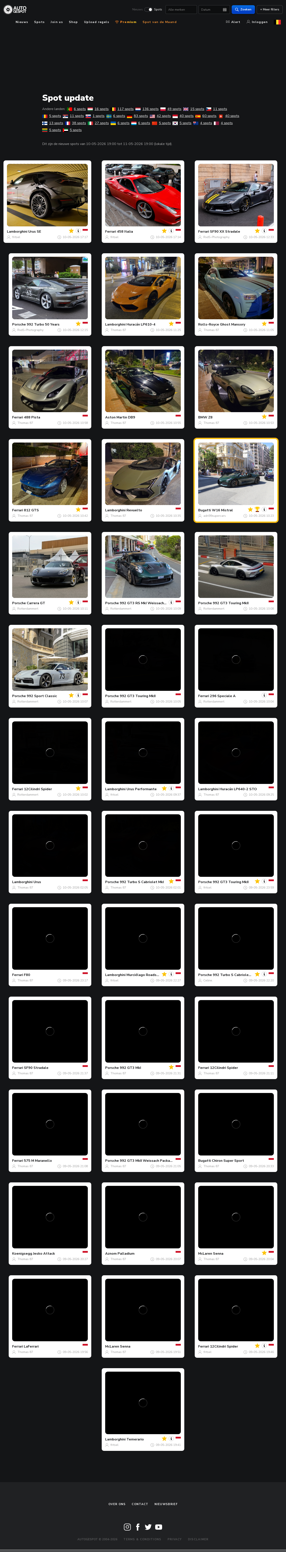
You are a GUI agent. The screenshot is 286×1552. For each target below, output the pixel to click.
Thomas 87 (118, 330)
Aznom (111, 1253)
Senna (218, 1253)
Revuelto (134, 510)
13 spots (52, 123)
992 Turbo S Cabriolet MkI (142, 882)
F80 (27, 975)
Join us (57, 22)
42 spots (160, 116)
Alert (233, 22)
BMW (202, 417)
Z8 (210, 417)
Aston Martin (116, 417)
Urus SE (34, 231)
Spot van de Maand (160, 22)
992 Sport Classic (42, 696)
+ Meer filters (267, 10)
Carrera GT (36, 603)
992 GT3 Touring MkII (231, 603)
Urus (37, 882)
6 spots (76, 109)
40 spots (183, 116)
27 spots (98, 123)
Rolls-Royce (208, 324)
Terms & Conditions (142, 1539)
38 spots (75, 123)
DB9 (131, 417)
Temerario (135, 1439)
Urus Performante (141, 789)
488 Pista (32, 417)
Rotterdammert (27, 609)
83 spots (137, 116)
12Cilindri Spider (38, 789)
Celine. (208, 980)
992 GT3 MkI (130, 1067)
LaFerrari (31, 1346)
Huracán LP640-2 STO (238, 789)
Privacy (175, 1539)
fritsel (16, 237)
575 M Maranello (38, 1160)
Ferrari (110, 231)
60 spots (205, 116)
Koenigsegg (22, 1253)
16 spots (98, 109)
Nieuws (135, 10)
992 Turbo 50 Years (43, 324)
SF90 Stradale (36, 1067)
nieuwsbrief (166, 1504)
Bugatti (204, 510)
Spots (156, 10)
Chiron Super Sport (228, 1160)
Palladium (126, 1253)
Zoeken (241, 10)
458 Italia (125, 231)
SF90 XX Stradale (225, 231)
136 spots (147, 109)
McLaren (205, 1253)
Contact (140, 1504)
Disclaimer (198, 1539)
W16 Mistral (222, 510)
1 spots (95, 116)
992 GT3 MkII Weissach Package (147, 1160)
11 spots (216, 109)
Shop (73, 22)
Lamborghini (17, 231)
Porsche (19, 324)
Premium (125, 22)
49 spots (170, 109)
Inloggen (257, 22)
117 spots (122, 109)
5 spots (51, 116)
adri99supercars (214, 516)
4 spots (202, 123)
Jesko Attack (44, 1253)
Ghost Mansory (232, 324)
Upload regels (96, 22)
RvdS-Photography (216, 237)
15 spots (193, 109)
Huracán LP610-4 (140, 324)
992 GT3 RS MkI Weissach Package (149, 603)
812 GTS (31, 510)
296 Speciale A (223, 696)
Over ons (117, 1504)
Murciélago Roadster (144, 975)
